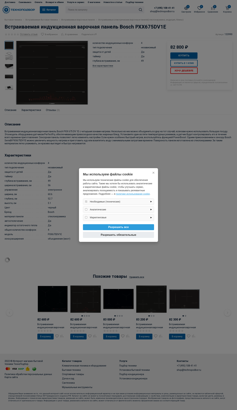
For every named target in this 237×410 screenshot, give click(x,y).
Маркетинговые (98, 217)
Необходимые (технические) (105, 201)
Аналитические (98, 209)
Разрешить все (118, 227)
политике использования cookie (133, 194)
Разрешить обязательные (118, 234)
